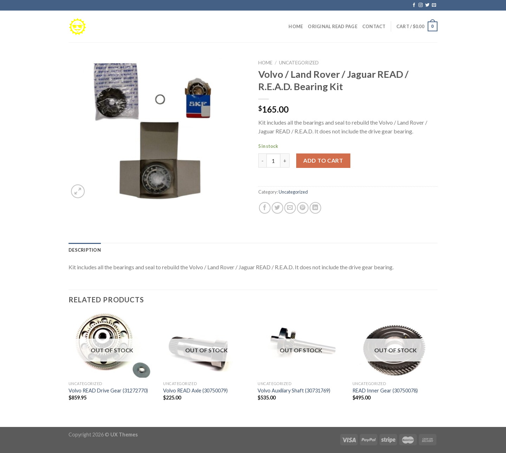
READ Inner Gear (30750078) (385, 391)
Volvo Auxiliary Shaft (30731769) (294, 391)
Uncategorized (299, 62)
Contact (374, 26)
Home (295, 26)
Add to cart (323, 160)
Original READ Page (332, 26)
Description (85, 250)
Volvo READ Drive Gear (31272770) (108, 391)
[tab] (85, 250)
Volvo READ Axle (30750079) (195, 391)
